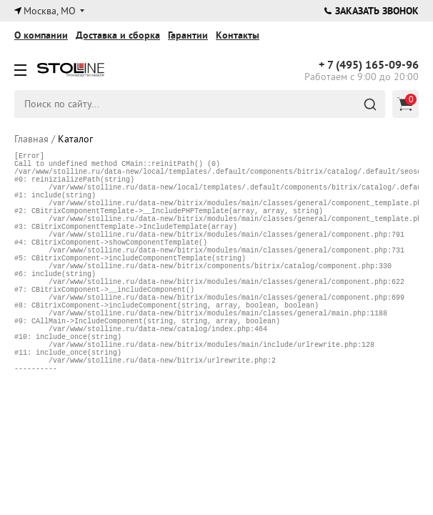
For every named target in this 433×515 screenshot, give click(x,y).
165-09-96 (369, 65)
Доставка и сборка (118, 35)
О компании (41, 35)
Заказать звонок (371, 10)
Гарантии (188, 35)
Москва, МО (50, 10)
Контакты (237, 35)
